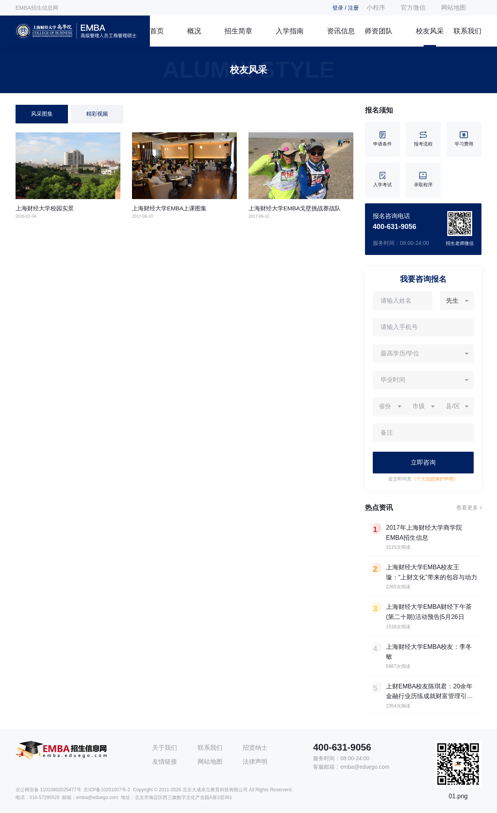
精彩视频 (97, 114)
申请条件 (382, 139)
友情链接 (164, 761)
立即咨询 (423, 462)
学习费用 (464, 139)
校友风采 (430, 31)
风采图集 (42, 114)
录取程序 (423, 180)
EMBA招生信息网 (37, 8)
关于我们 (164, 747)
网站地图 (453, 7)
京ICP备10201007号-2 (106, 789)
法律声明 (255, 761)
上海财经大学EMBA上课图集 (169, 208)
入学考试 (382, 180)
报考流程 (423, 139)
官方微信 (413, 7)
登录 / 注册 (345, 8)
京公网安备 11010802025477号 (48, 789)
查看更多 (467, 507)
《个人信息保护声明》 (435, 479)
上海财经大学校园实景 (45, 208)
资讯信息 (341, 31)
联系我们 (467, 31)
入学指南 (290, 31)
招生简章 (238, 31)
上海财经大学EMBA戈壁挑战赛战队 (294, 208)
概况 (194, 31)
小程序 (376, 7)
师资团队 (379, 31)
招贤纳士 (255, 747)
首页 (157, 31)
